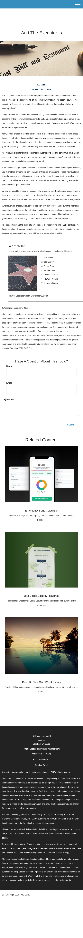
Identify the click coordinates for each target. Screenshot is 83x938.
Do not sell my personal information (38, 823)
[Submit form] (71, 425)
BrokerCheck (64, 772)
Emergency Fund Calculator (41, 510)
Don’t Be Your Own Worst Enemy (41, 682)
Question (9, 399)
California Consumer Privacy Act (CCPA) (20, 819)
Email (9, 383)
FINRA (66, 848)
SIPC (74, 848)
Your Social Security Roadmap (41, 595)
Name (9, 366)
